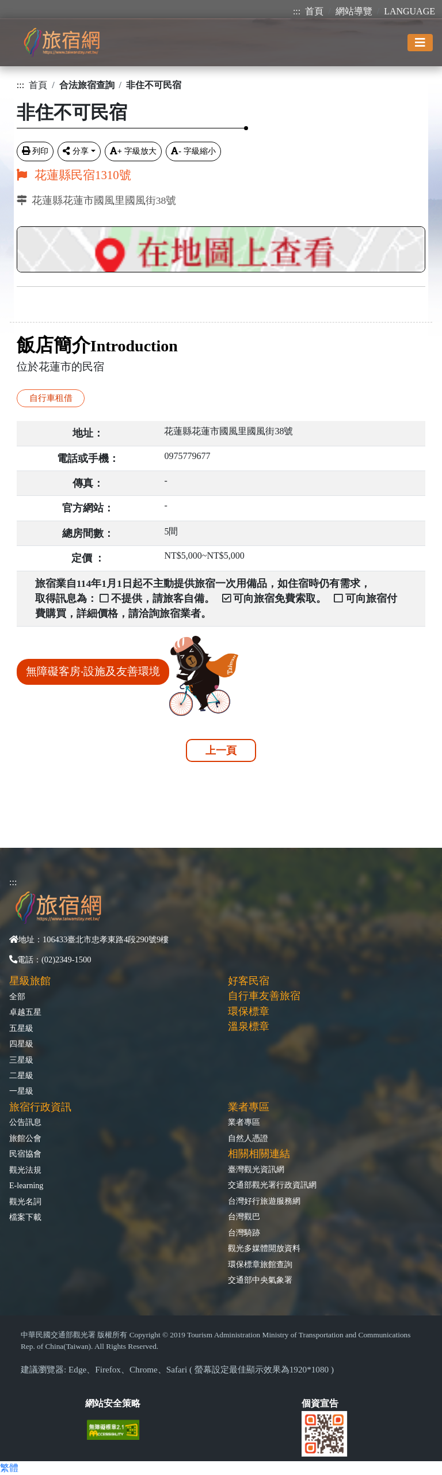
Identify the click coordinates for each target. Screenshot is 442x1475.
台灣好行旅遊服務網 (264, 1200)
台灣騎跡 (244, 1232)
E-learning (26, 1185)
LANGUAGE (409, 11)
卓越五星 (25, 1012)
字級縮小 (193, 151)
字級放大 (133, 151)
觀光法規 (25, 1169)
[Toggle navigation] (420, 42)
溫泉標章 (248, 1026)
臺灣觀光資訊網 (256, 1169)
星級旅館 (30, 981)
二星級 (21, 1075)
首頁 (314, 11)
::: (296, 11)
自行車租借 (51, 398)
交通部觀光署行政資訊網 (272, 1184)
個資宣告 (320, 1403)
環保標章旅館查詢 (260, 1264)
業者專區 (244, 1122)
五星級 (21, 1028)
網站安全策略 (112, 1403)
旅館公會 (25, 1138)
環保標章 (248, 1011)
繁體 (9, 1468)
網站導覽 (354, 11)
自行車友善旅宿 (264, 996)
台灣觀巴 (244, 1216)
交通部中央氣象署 (260, 1279)
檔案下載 (25, 1217)
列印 (35, 151)
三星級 (21, 1059)
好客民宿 (248, 981)
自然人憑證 (248, 1138)
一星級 (21, 1090)
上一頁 (221, 750)
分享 (76, 151)
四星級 (21, 1043)
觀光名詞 (25, 1201)
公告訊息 (25, 1122)
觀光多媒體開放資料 (264, 1248)
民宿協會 (25, 1153)
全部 (17, 996)
